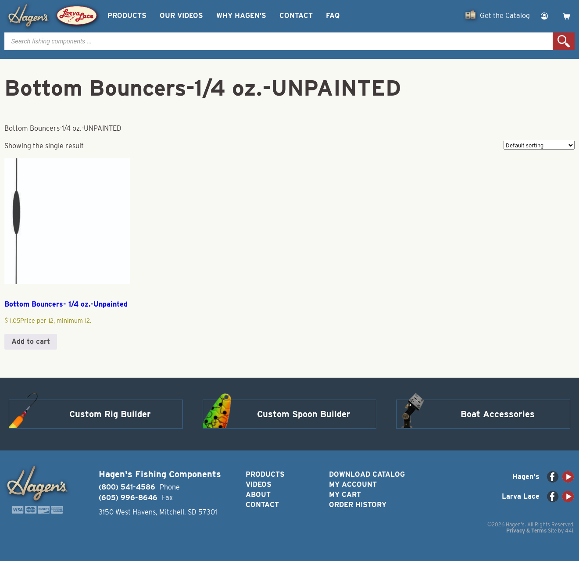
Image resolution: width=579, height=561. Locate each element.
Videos (259, 484)
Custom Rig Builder (110, 414)
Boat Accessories (498, 414)
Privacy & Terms (526, 530)
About (258, 494)
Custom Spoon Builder (303, 414)
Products (127, 15)
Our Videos (181, 15)
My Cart (345, 494)
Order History (357, 504)
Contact (296, 15)
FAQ (333, 15)
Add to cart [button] (30, 341)
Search (564, 41)
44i (569, 530)
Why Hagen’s (241, 15)
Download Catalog (367, 474)
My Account (353, 484)
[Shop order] (539, 145)
